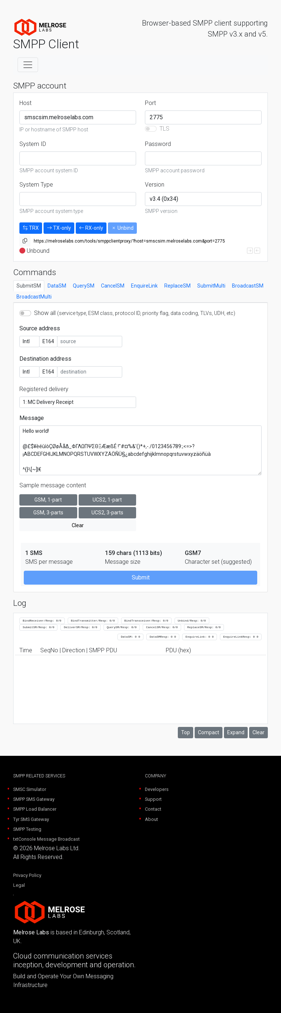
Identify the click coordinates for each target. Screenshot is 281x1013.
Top (185, 732)
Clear (78, 525)
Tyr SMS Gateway (31, 819)
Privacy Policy (27, 875)
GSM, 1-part (48, 500)
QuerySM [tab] (83, 286)
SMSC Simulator (29, 789)
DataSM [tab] (57, 286)
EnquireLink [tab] (144, 286)
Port (150, 103)
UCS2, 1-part (107, 500)
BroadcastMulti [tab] (34, 297)
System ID (32, 143)
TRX (31, 228)
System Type (36, 184)
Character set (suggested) (218, 561)
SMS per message (49, 561)
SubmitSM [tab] (28, 286)
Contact (153, 809)
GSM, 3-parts (48, 512)
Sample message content (52, 485)
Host (25, 103)
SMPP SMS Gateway (34, 799)
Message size (122, 561)
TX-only (59, 228)
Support (153, 799)
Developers (157, 789)
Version (154, 184)
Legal (19, 885)
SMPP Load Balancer (34, 809)
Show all (134, 312)
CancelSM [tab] (112, 286)
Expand (235, 732)
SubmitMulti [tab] (211, 286)
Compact (208, 732)
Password (158, 143)
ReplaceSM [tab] (177, 286)
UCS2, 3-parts (107, 512)
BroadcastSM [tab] (247, 286)
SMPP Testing (27, 829)
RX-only (91, 228)
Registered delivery (43, 389)
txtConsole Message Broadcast (46, 839)
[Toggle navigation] (28, 64)
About (151, 819)
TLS (164, 128)
